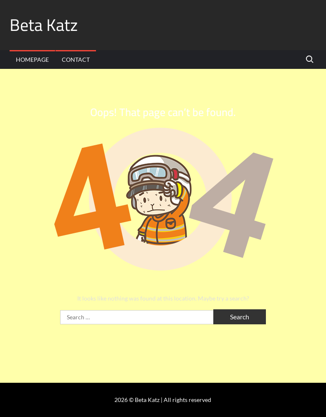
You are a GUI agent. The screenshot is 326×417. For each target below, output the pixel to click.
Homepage (32, 59)
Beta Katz (44, 24)
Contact (76, 59)
